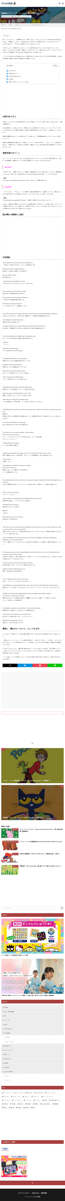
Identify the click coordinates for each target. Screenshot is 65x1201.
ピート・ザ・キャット (24, 16)
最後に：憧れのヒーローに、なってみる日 (17, 82)
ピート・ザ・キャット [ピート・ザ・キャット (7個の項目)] (48, 1096)
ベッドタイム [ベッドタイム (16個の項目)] (28, 1100)
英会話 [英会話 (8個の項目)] (5, 1107)
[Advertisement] (32, 98)
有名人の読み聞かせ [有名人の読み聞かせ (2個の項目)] (45, 1104)
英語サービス (7, 1054)
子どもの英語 (37, 1196)
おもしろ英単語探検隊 (9, 1011)
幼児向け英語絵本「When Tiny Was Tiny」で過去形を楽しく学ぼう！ (40, 853)
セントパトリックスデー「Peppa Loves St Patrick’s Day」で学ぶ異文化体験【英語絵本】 (41, 830)
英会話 (5, 1024)
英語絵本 (15, 16)
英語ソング (8, 1076)
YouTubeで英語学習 (8, 1071)
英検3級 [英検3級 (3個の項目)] (12, 1107)
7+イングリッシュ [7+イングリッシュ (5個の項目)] (8, 1092)
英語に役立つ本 (7, 1058)
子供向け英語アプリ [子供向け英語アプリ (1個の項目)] (55, 1100)
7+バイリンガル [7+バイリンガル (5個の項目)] (19, 1092)
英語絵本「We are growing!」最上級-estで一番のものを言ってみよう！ (41, 866)
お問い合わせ (35, 1193)
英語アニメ (8, 1080)
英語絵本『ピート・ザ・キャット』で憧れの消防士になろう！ (29, 25)
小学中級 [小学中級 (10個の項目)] (6, 1104)
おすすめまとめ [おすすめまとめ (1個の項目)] (39, 1092)
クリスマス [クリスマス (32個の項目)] (6, 1096)
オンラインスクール (8, 1050)
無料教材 (8, 1037)
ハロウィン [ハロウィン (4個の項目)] (26, 1096)
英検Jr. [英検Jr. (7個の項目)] (33, 1107)
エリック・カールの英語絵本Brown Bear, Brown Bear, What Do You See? (41, 841)
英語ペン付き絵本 (10, 1041)
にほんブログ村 (5, 1150)
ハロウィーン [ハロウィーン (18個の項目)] (36, 1096)
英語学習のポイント (12, 74)
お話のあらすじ (11, 71)
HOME (4, 25)
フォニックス (7, 1020)
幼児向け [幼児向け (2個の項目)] (21, 1104)
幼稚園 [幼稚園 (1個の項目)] (36, 1104)
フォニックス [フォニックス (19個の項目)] (7, 1100)
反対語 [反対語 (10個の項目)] (45, 1100)
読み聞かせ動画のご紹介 (13, 76)
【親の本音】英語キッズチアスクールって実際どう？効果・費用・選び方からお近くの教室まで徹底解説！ (28, 995)
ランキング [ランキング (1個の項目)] (37, 1100)
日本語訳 (9, 79)
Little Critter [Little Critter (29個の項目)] (29, 1092)
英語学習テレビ (7, 1046)
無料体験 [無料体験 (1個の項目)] (56, 1104)
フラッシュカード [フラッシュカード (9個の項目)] (17, 1100)
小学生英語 (6, 1067)
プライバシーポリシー (24, 1193)
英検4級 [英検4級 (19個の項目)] (19, 1107)
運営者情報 (44, 1193)
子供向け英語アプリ (8, 1028)
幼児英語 (6, 1063)
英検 (5, 1016)
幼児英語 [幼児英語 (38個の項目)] (29, 1104)
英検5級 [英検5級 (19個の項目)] (27, 1107)
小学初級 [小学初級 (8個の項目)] (13, 1104)
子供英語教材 (7, 1033)
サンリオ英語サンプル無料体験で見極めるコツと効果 (14, 955)
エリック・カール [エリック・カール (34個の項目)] (51, 1092)
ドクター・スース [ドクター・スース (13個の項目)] (16, 1096)
